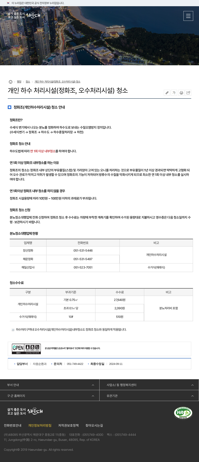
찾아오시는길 (94, 425)
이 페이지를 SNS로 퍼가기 (188, 93)
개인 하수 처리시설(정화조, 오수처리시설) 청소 (57, 81)
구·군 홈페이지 (16, 396)
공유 (167, 93)
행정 (19, 81)
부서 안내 (13, 385)
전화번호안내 (12, 425)
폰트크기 (174, 93)
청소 (28, 81)
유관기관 (112, 396)
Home (10, 82)
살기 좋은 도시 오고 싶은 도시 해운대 (24, 15)
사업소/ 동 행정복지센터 (121, 385)
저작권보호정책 (68, 425)
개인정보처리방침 (39, 425)
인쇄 (181, 93)
